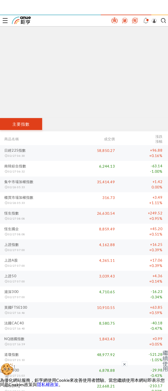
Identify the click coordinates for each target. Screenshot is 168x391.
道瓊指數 (11, 354)
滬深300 (11, 291)
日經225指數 (15, 150)
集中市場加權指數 (18, 182)
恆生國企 (11, 229)
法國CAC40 (14, 323)
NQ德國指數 (14, 339)
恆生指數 (11, 213)
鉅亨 (21, 20)
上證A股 (11, 260)
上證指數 (11, 244)
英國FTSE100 (15, 307)
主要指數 (21, 124)
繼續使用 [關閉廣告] (165, 360)
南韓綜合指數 (15, 166)
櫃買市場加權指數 (18, 197)
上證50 (10, 276)
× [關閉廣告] (124, 364)
